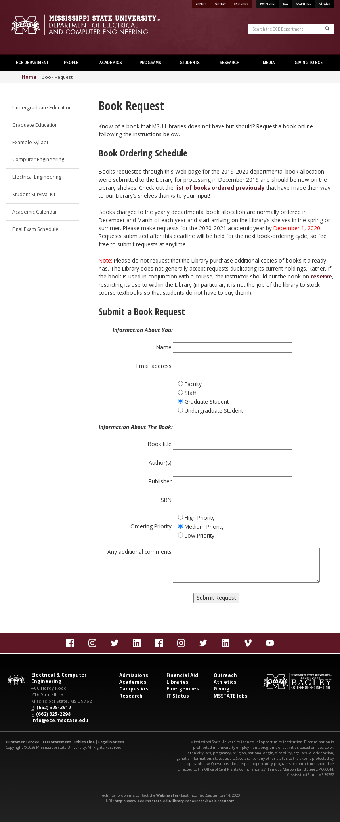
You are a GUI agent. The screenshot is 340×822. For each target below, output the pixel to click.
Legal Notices (111, 741)
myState (201, 4)
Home (29, 77)
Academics (133, 682)
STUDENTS (189, 62)
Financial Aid (182, 675)
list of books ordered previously (220, 187)
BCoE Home (267, 4)
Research (131, 696)
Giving (221, 689)
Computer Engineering (38, 159)
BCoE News (303, 4)
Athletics (225, 682)
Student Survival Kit (33, 194)
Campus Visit (135, 689)
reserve (321, 276)
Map (285, 4)
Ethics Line (84, 741)
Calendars (324, 4)
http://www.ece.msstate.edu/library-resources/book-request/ (174, 800)
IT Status (177, 696)
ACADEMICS (110, 62)
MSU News (240, 4)
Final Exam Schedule (35, 229)
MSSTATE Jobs (231, 696)
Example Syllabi (30, 142)
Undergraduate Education (42, 107)
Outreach (225, 675)
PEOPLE (71, 62)
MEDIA (269, 62)
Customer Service (22, 741)
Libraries (177, 682)
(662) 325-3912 (53, 707)
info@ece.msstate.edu (59, 720)
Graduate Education (35, 125)
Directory (219, 4)
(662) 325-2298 (53, 714)
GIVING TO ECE (308, 62)
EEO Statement (57, 741)
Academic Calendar (34, 211)
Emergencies (182, 689)
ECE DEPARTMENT (32, 62)
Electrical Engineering (36, 177)
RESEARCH (229, 62)
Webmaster (167, 795)
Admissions (133, 675)
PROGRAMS (150, 62)
